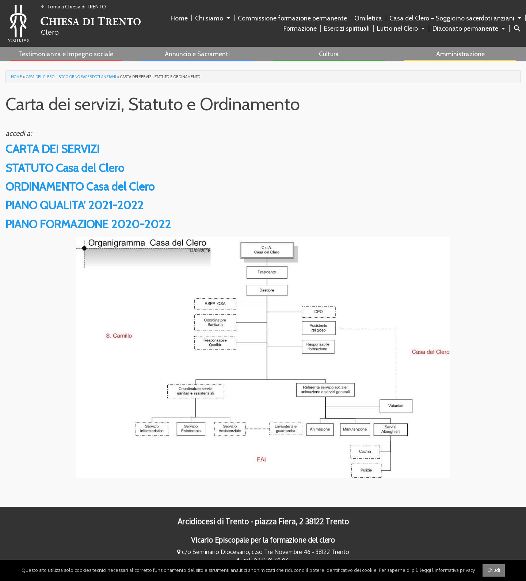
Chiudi (493, 570)
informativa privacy (454, 570)
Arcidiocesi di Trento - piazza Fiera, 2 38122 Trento (263, 521)
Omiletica (368, 18)
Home (179, 18)
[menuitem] (180, 18)
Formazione (300, 28)
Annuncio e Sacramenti (197, 54)
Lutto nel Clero (397, 28)
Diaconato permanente (465, 28)
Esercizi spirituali (347, 28)
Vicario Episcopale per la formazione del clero (263, 539)
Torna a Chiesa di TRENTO (73, 6)
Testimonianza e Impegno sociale (65, 54)
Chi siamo (209, 18)
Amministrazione (460, 54)
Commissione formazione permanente (292, 18)
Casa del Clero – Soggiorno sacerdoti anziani (451, 18)
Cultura (329, 54)
